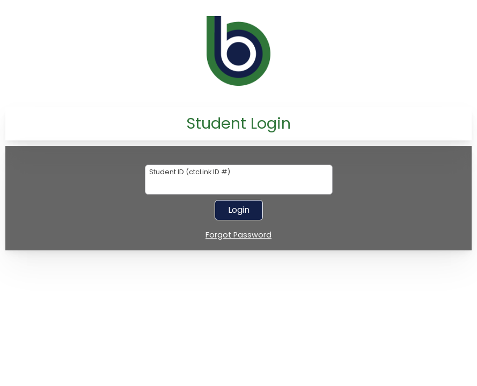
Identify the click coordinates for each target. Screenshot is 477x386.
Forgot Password (238, 235)
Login (238, 210)
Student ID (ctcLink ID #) (189, 172)
